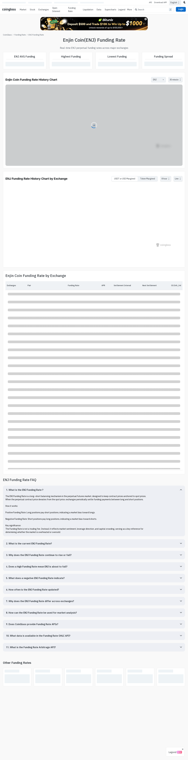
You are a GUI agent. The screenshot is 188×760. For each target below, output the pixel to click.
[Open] (163, 80)
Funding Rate (20, 34)
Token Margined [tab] (147, 178)
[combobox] (157, 79)
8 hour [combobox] (164, 178)
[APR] (92, 285)
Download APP (160, 2)
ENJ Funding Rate (36, 34)
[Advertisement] (94, 747)
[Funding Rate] (66, 285)
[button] (94, 490)
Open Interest (56, 10)
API (150, 2)
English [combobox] (173, 2)
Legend (121, 9)
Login (180, 9)
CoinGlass (7, 34)
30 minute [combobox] (174, 79)
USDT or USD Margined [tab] (124, 178)
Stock (32, 9)
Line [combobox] (177, 178)
